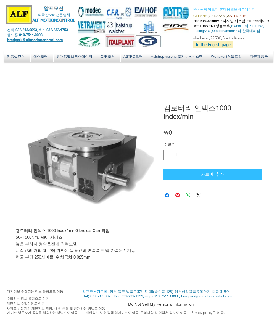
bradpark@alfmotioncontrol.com (35, 40)
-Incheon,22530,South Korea (219, 38)
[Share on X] (198, 195)
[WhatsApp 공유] (188, 195)
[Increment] (184, 155)
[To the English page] (213, 44)
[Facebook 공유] (167, 195)
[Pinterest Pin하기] (177, 195)
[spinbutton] (176, 155)
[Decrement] (167, 155)
